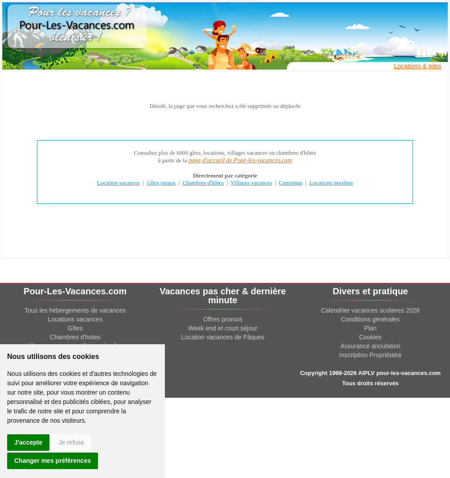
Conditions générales (370, 319)
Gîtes (75, 328)
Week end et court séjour (222, 328)
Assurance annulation (370, 346)
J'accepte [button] (28, 442)
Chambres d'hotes (75, 337)
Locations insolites (331, 182)
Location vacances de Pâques (223, 337)
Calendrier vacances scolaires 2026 (370, 310)
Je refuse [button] (71, 442)
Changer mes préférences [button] (52, 460)
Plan (370, 328)
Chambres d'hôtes (203, 182)
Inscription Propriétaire (370, 354)
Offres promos (222, 319)
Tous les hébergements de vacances (75, 310)
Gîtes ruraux (161, 182)
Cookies (370, 337)
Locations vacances (75, 319)
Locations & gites (418, 66)
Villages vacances (251, 182)
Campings (291, 182)
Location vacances (118, 182)
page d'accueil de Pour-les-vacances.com (240, 160)
